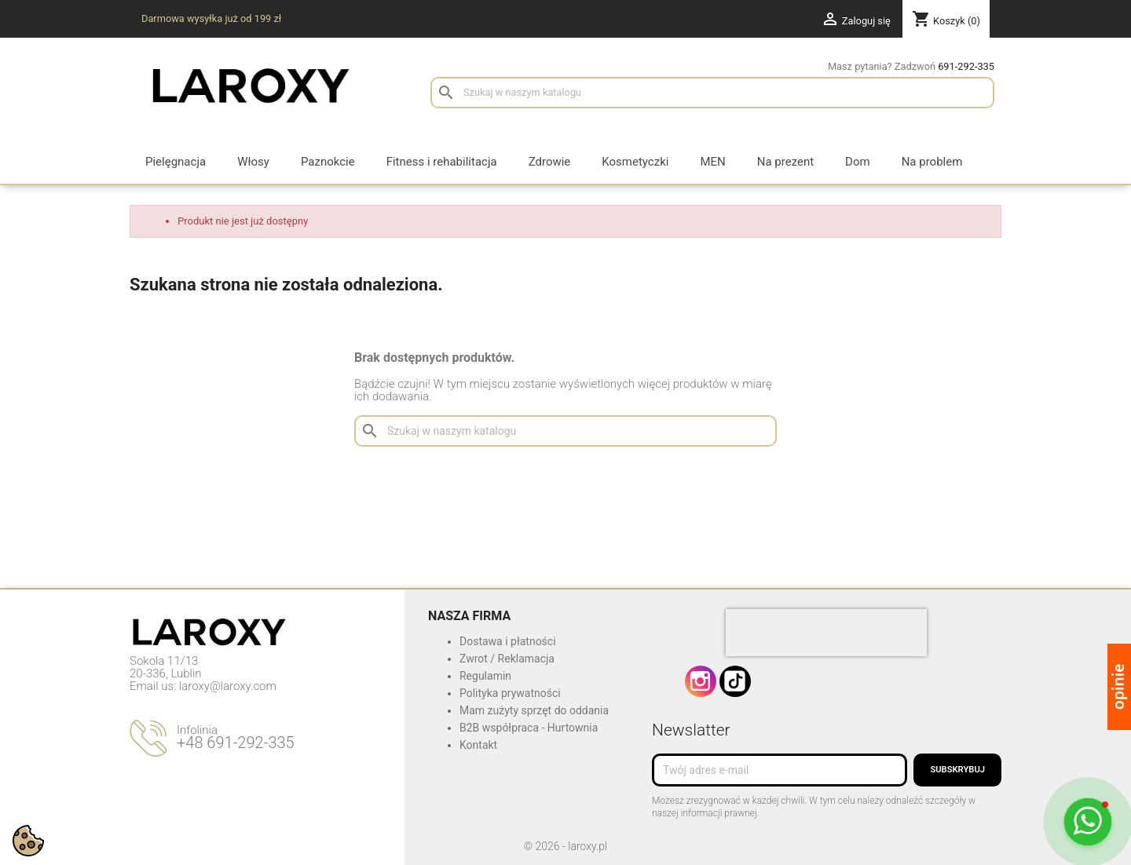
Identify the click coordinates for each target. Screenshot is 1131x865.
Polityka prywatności (510, 693)
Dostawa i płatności (507, 641)
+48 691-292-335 (236, 742)
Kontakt (478, 745)
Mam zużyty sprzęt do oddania (534, 710)
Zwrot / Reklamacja (507, 658)
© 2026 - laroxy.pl (565, 846)
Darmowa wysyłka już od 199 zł (211, 18)
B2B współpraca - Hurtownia (528, 727)
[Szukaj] (712, 92)
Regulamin (485, 676)
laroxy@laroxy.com (227, 686)
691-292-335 (966, 66)
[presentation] (826, 632)
